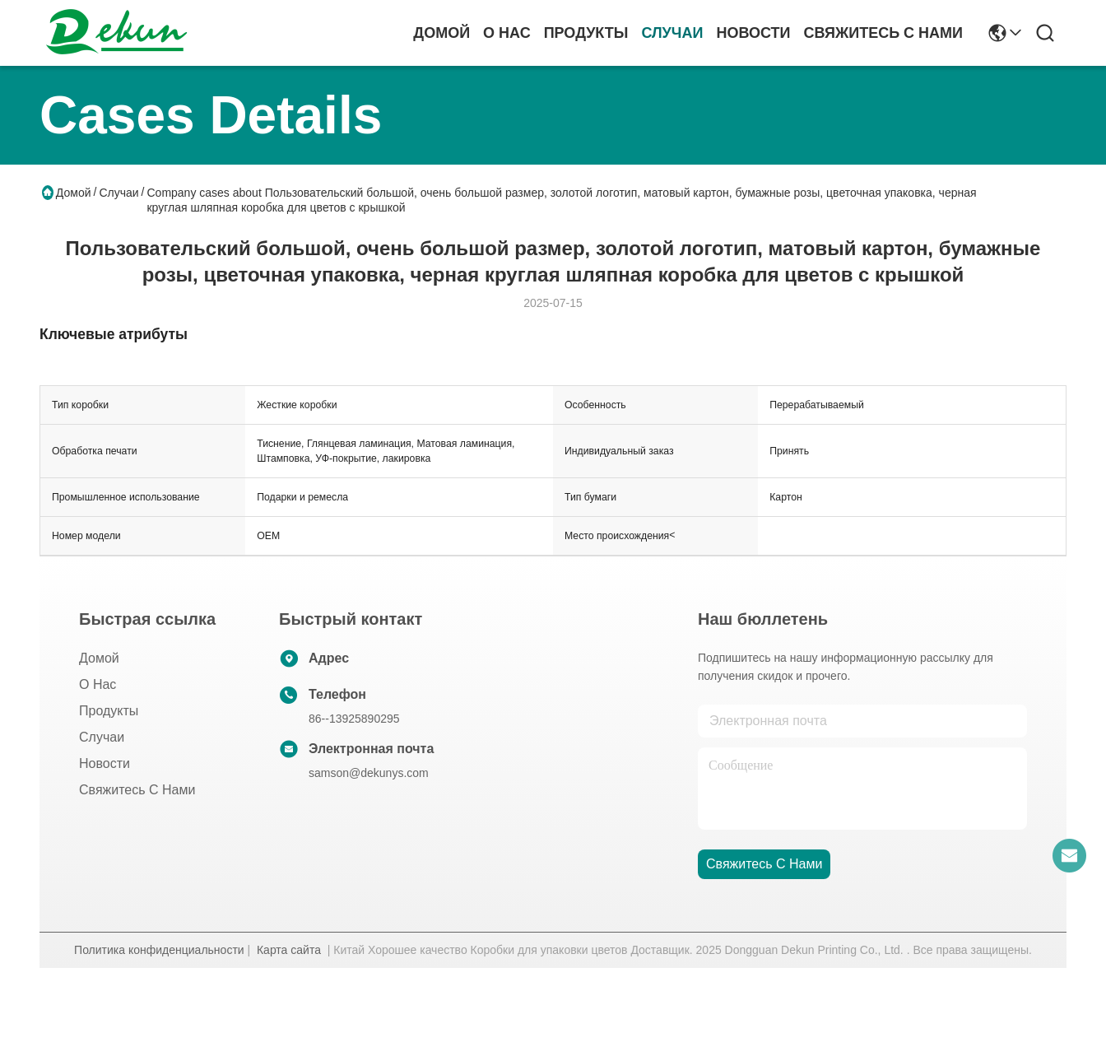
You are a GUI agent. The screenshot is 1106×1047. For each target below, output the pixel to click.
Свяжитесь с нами (883, 33)
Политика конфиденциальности (159, 949)
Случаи (672, 33)
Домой (441, 33)
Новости (753, 33)
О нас (507, 33)
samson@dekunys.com (369, 772)
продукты (586, 33)
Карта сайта (289, 949)
